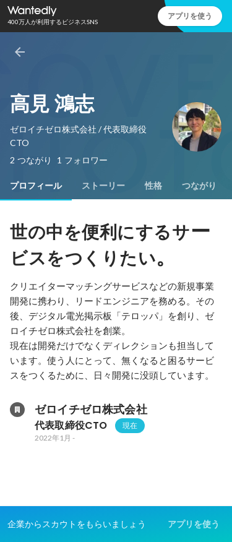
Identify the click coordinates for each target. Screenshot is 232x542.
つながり (199, 185)
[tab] (36, 185)
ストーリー (103, 185)
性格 (153, 185)
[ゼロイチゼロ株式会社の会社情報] (17, 409)
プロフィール (36, 185)
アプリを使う (190, 16)
